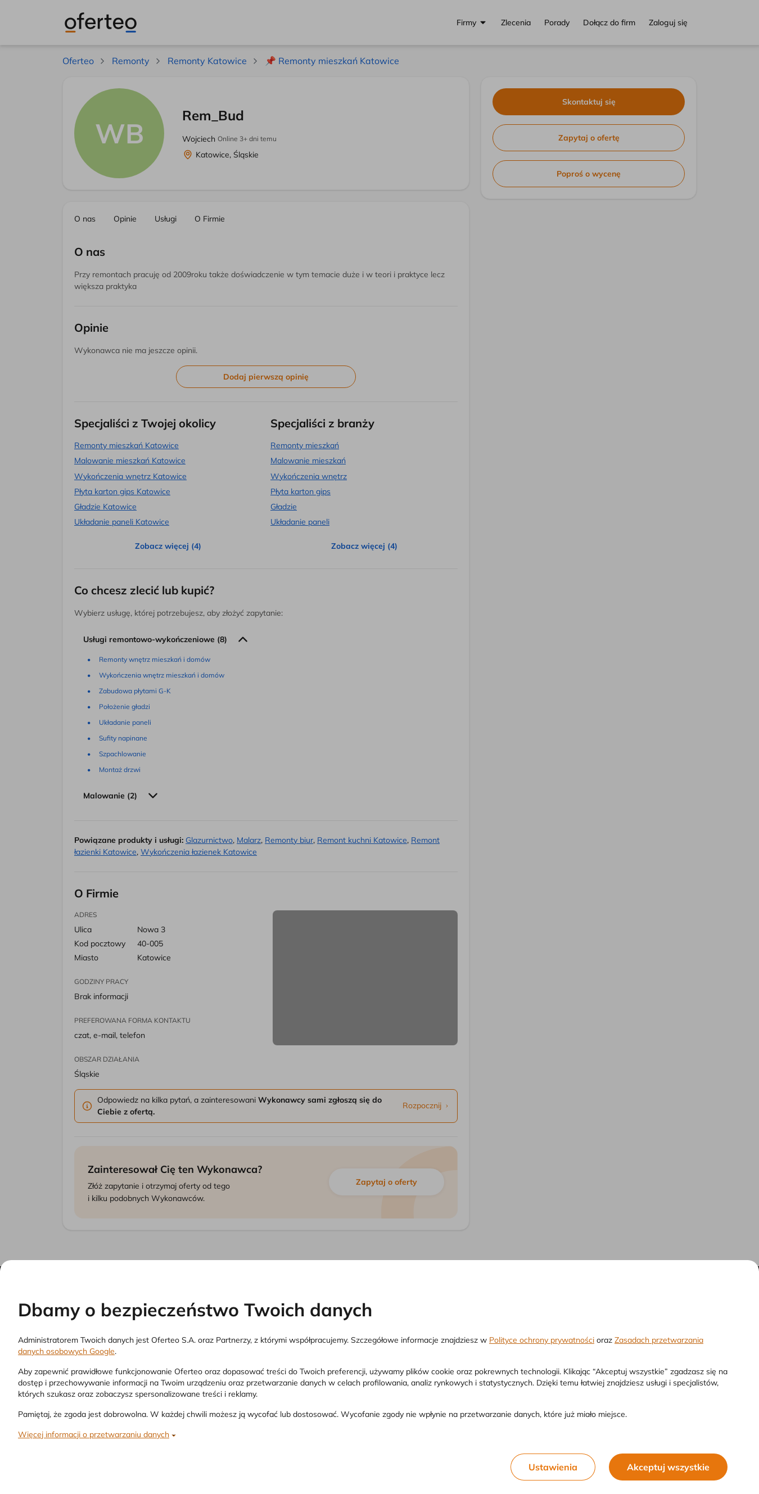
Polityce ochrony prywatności (541, 1340)
